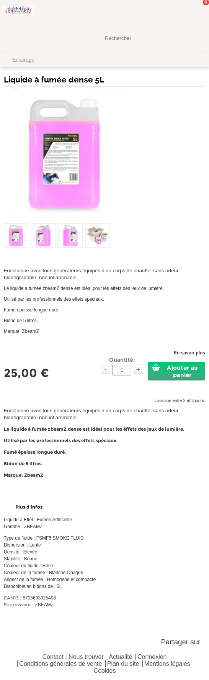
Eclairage (23, 60)
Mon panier (197, 13)
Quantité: (122, 359)
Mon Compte (174, 13)
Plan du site (123, 664)
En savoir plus (189, 353)
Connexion (152, 657)
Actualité (120, 657)
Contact (53, 657)
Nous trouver (86, 657)
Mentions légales (167, 664)
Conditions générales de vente (60, 664)
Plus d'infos (28, 507)
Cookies (105, 671)
